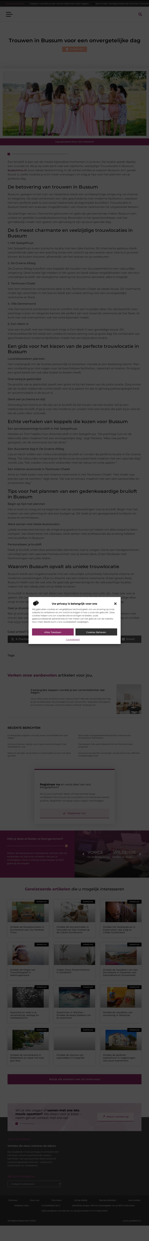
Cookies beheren (96, 632)
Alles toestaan (52, 632)
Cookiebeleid (73, 639)
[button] (115, 603)
